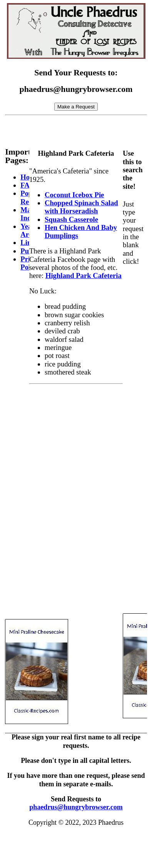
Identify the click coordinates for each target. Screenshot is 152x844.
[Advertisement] (78, 128)
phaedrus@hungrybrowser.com (75, 807)
